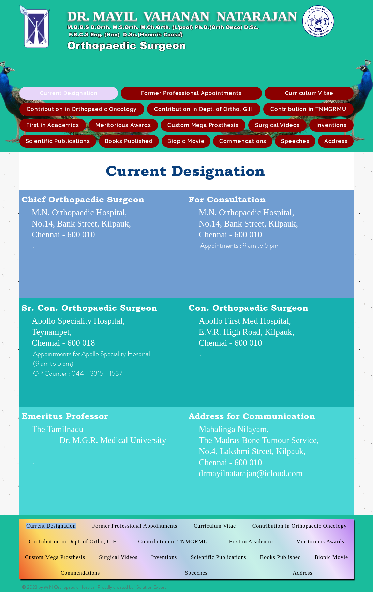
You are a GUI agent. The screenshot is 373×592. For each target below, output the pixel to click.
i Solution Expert (150, 586)
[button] (203, 125)
